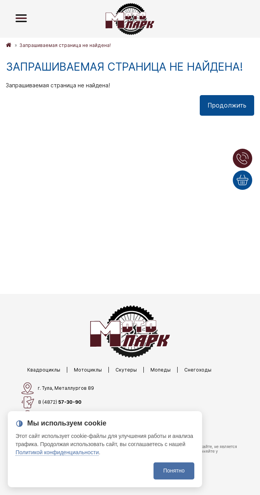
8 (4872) (51, 402)
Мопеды (160, 370)
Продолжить (227, 105)
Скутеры (126, 370)
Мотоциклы (88, 370)
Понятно (174, 470)
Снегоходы (197, 370)
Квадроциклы (43, 370)
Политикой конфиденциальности (57, 452)
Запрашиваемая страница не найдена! (65, 45)
